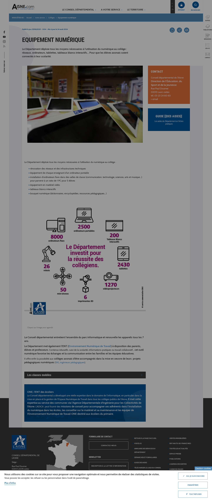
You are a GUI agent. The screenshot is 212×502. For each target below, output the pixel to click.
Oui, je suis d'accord (192, 476)
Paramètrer (193, 485)
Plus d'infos (10, 483)
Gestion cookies (203, 468)
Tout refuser (192, 494)
